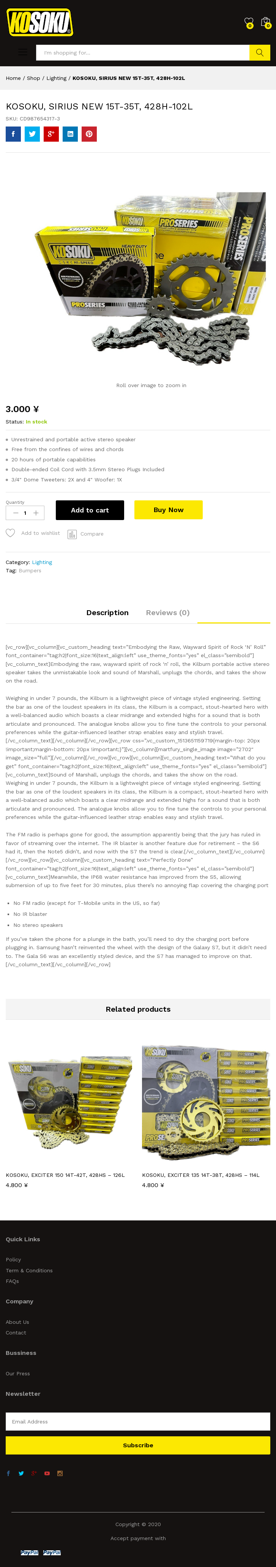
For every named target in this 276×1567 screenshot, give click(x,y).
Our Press (18, 1373)
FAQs (12, 1281)
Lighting (42, 562)
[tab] (107, 616)
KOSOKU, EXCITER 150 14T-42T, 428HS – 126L (65, 1175)
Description (107, 612)
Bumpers (30, 570)
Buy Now (170, 510)
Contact (16, 1333)
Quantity (15, 502)
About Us (17, 1322)
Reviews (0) (168, 612)
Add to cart (90, 510)
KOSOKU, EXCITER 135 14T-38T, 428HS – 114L (201, 1175)
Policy (13, 1259)
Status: (15, 422)
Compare (92, 534)
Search (259, 53)
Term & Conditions (29, 1270)
